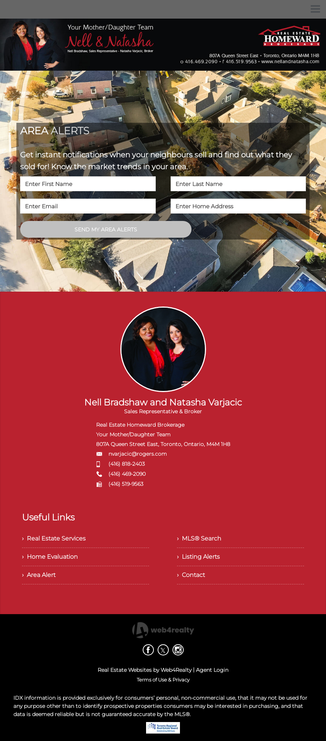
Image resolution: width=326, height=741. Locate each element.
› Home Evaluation (50, 556)
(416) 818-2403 (126, 464)
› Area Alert (39, 574)
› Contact (191, 574)
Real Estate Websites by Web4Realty (145, 670)
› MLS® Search (199, 538)
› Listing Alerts (198, 556)
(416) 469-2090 (127, 474)
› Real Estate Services (54, 538)
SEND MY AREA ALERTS (106, 229)
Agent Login (212, 670)
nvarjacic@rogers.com (137, 453)
